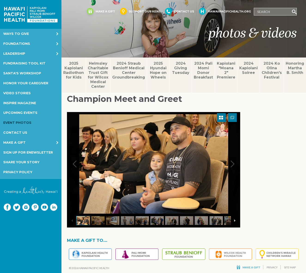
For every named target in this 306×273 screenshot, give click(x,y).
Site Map (290, 267)
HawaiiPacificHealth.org (225, 11)
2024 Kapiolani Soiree (248, 68)
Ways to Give (16, 34)
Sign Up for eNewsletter (28, 152)
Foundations (16, 44)
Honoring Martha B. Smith (295, 68)
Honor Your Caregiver (25, 83)
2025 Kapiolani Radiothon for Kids (73, 70)
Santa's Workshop (22, 73)
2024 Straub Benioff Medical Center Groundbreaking (128, 70)
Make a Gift (14, 142)
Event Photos (17, 123)
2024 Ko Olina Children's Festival (272, 70)
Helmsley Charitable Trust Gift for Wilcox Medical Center (98, 75)
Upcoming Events (20, 113)
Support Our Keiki (140, 11)
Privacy (272, 267)
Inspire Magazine (19, 103)
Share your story (21, 162)
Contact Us (15, 132)
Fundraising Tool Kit (24, 63)
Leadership (14, 54)
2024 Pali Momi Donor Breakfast (203, 70)
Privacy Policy (17, 172)
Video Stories (17, 93)
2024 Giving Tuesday (180, 68)
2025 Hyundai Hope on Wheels (158, 70)
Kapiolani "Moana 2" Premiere (226, 70)
